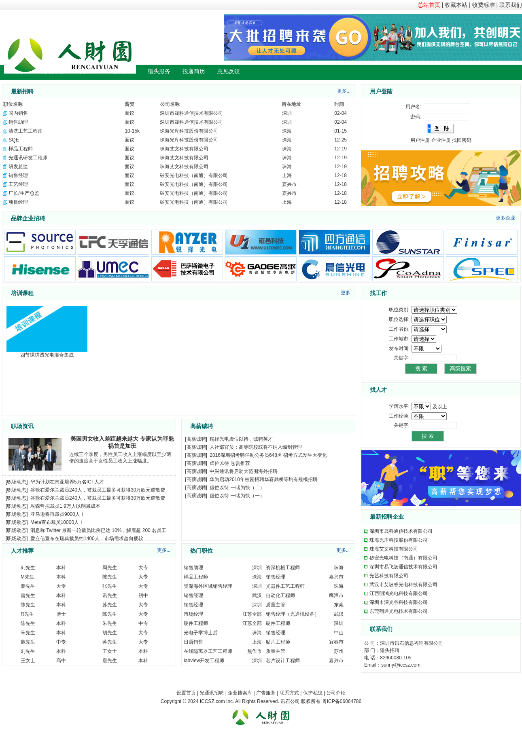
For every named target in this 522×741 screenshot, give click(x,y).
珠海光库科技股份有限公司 (189, 131)
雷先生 (28, 595)
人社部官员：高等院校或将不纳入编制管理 (256, 447)
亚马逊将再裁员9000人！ (57, 514)
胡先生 (109, 632)
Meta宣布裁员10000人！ (57, 522)
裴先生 (28, 586)
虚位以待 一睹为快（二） (237, 487)
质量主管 (275, 605)
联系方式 (289, 693)
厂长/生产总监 (23, 193)
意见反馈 (228, 71)
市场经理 (193, 614)
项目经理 (18, 202)
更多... (343, 91)
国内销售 (18, 113)
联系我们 (510, 5)
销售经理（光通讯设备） (292, 614)
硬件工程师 (196, 623)
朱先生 (109, 623)
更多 (345, 293)
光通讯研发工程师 (27, 157)
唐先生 (109, 660)
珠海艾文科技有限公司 (184, 149)
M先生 (27, 577)
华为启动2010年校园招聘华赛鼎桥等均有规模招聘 (264, 479)
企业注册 (441, 140)
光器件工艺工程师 (285, 586)
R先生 (27, 614)
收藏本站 (456, 5)
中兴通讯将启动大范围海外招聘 (244, 471)
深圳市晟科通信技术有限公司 (191, 113)
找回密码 (461, 140)
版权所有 (310, 701)
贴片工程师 (278, 642)
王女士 (109, 651)
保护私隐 (313, 693)
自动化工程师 (280, 595)
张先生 (109, 586)
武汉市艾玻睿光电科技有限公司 (403, 584)
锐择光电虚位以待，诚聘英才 (241, 439)
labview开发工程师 (204, 660)
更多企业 (505, 218)
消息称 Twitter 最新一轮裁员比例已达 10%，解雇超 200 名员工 (98, 530)
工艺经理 (18, 184)
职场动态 (16, 482)
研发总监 (18, 166)
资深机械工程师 (283, 567)
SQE (13, 140)
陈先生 (109, 577)
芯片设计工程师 (283, 660)
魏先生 (28, 642)
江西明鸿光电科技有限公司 (398, 593)
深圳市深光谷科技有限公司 (398, 602)
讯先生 (109, 595)
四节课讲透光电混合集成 (47, 355)
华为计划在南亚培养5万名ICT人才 (67, 482)
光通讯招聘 (211, 693)
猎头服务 (159, 71)
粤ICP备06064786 (341, 701)
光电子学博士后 (201, 632)
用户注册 (420, 140)
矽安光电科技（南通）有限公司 (194, 175)
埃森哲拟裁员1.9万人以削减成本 (65, 506)
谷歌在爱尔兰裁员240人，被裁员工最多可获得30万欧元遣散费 (97, 490)
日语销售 (193, 642)
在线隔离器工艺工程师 (208, 651)
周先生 (109, 567)
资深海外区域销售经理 (208, 586)
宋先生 (28, 632)
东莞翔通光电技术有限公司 (398, 611)
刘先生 (28, 567)
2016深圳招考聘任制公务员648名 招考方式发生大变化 (268, 455)
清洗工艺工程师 (25, 131)
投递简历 (193, 71)
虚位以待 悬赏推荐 (230, 463)
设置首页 (186, 693)
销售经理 (18, 175)
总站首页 (429, 5)
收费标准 (483, 5)
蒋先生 (109, 642)
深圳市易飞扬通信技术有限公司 (403, 567)
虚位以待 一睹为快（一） (237, 495)
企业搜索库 (240, 693)
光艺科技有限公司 (388, 575)
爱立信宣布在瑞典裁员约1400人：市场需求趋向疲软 (86, 538)
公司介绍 (336, 693)
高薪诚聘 (196, 439)
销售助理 (18, 122)
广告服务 (266, 693)
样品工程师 (20, 149)
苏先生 (109, 605)
